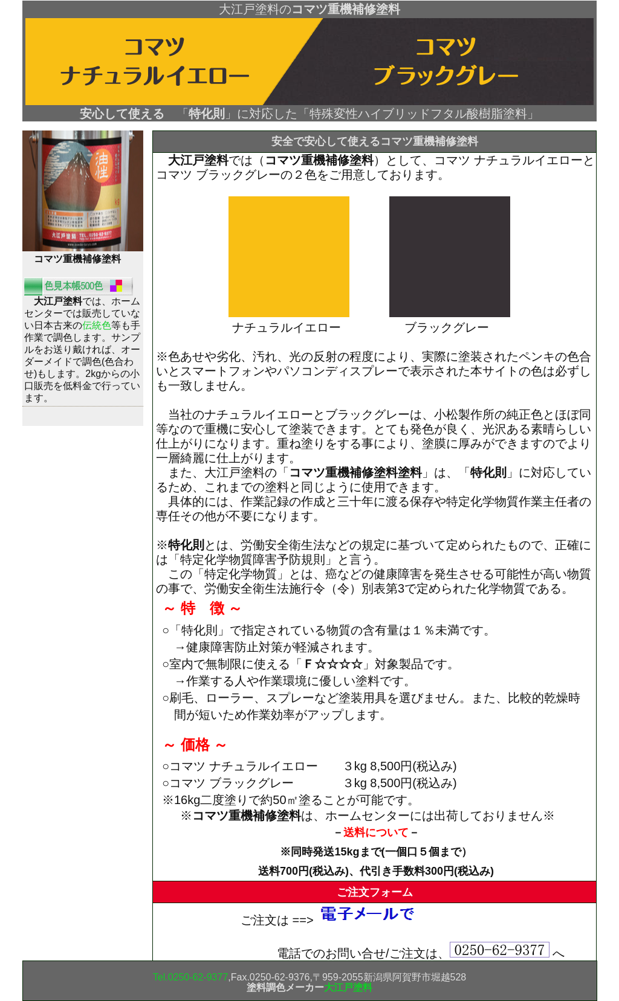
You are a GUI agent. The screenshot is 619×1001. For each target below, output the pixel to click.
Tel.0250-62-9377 (190, 977)
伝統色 (96, 325)
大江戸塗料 (348, 987)
